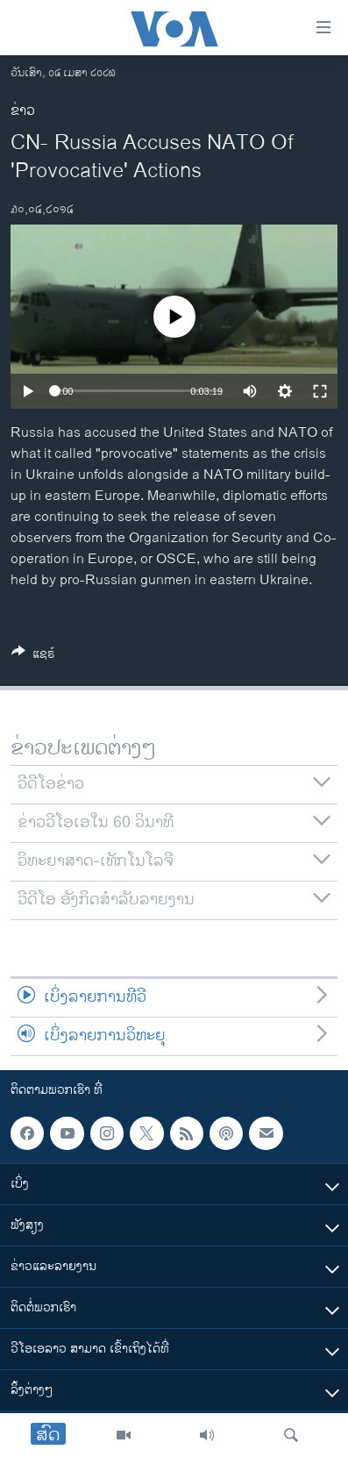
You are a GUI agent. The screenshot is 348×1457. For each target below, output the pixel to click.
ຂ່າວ (23, 111)
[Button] (33, 656)
